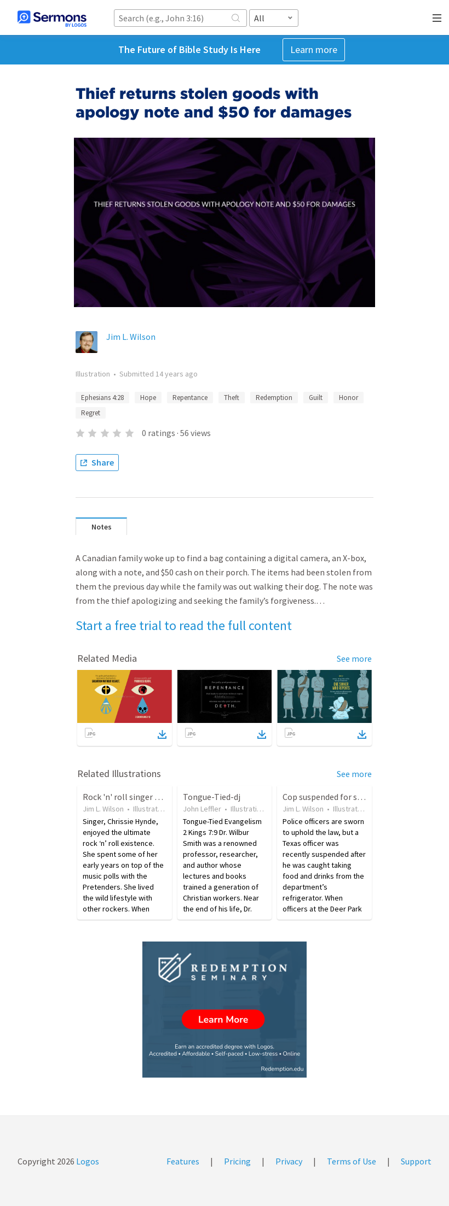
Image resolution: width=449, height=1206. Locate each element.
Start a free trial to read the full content (184, 625)
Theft (231, 397)
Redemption (274, 397)
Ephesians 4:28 (102, 397)
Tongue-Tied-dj (211, 796)
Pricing (237, 1161)
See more (354, 658)
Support (416, 1161)
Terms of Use (351, 1161)
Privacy (288, 1161)
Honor (348, 397)
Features (182, 1161)
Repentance (190, 397)
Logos (86, 1161)
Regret (90, 412)
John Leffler (202, 809)
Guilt (316, 397)
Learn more (313, 49)
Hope (148, 397)
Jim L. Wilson (131, 336)
